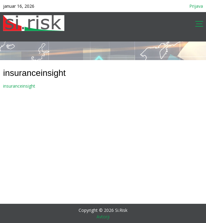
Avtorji (103, 217)
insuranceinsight (19, 86)
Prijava (196, 6)
